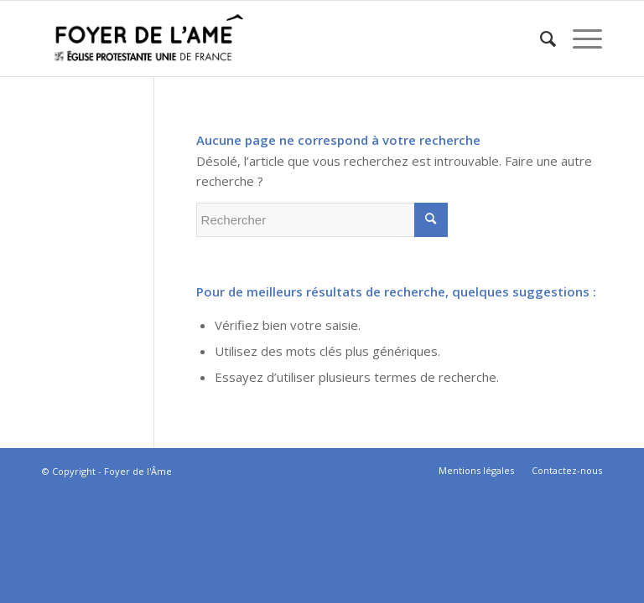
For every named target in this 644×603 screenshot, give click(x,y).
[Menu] (579, 38)
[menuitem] (539, 38)
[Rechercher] (539, 38)
